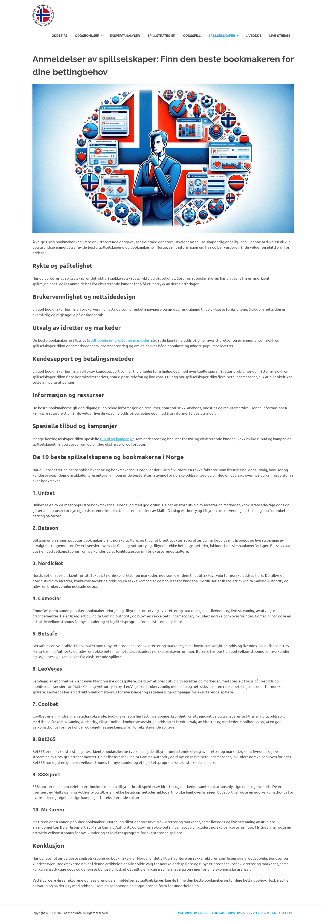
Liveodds (254, 36)
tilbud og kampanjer (117, 438)
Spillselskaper (224, 36)
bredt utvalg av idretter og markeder (118, 340)
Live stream (279, 36)
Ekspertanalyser (125, 36)
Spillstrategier (161, 36)
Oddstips (59, 36)
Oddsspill (192, 36)
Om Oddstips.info (191, 913)
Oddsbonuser (89, 36)
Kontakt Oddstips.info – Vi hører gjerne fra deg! (251, 913)
